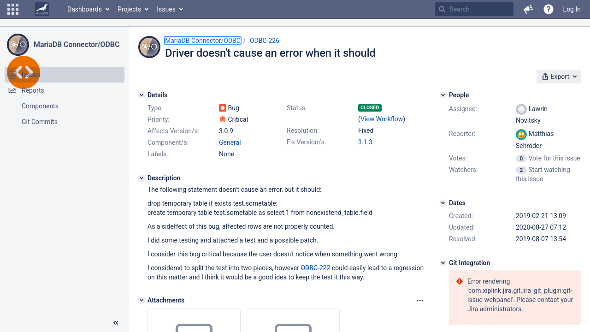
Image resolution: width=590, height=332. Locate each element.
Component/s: (168, 142)
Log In (572, 9)
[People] (443, 95)
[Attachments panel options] (420, 300)
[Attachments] (141, 300)
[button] (13, 9)
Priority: (159, 119)
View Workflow (381, 119)
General (230, 142)
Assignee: (463, 109)
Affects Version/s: (173, 131)
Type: (155, 108)
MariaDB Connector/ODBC (76, 44)
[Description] (141, 178)
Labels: (158, 154)
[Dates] (443, 203)
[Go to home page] (41, 9)
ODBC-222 (315, 268)
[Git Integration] (443, 263)
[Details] (141, 95)
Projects (129, 9)
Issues (166, 9)
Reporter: (462, 133)
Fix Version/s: (306, 142)
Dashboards (84, 9)
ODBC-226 (264, 40)
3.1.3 (365, 142)
